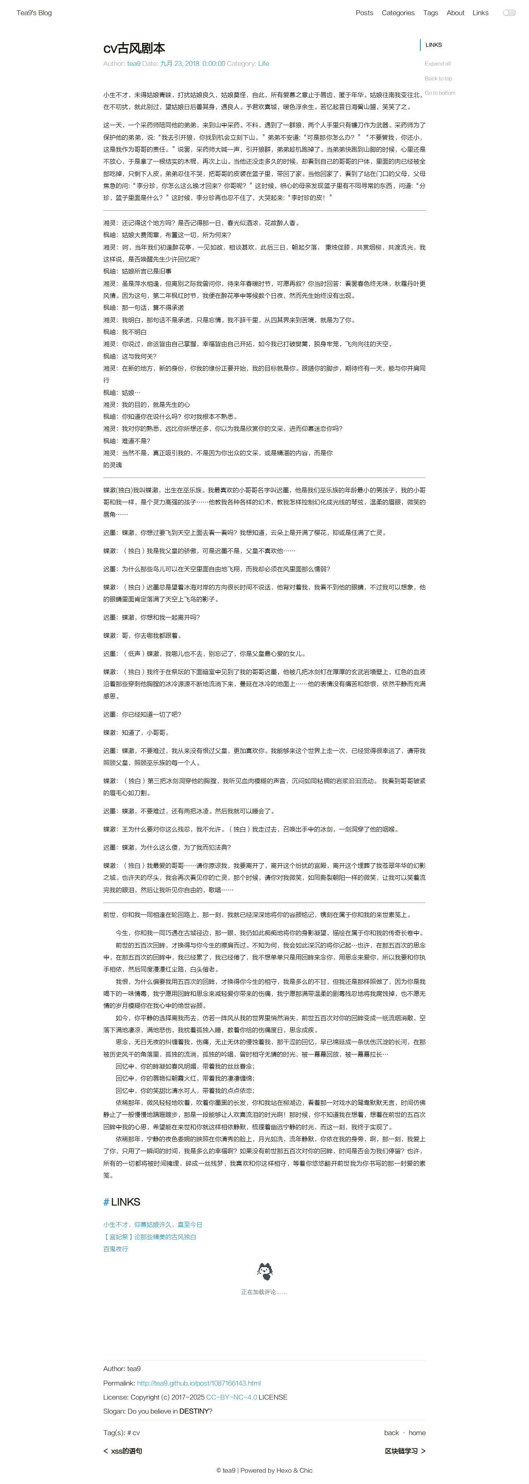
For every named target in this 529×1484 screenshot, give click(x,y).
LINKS (434, 45)
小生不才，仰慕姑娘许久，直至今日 (153, 1224)
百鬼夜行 (115, 1249)
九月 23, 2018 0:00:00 (192, 63)
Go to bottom (440, 93)
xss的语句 (126, 1451)
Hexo (284, 1470)
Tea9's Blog (34, 13)
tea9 (134, 63)
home (417, 1433)
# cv (133, 1433)
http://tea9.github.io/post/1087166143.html (199, 1383)
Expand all (438, 63)
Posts (365, 13)
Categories (398, 13)
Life (263, 63)
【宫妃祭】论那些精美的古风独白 (149, 1237)
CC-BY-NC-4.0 (231, 1397)
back (391, 1433)
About (456, 13)
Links (481, 13)
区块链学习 (401, 1451)
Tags (430, 13)
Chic (306, 1470)
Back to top (438, 78)
